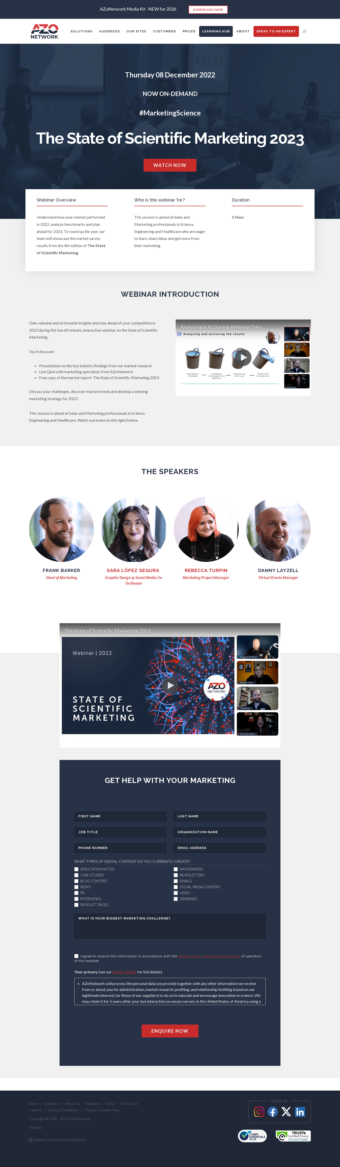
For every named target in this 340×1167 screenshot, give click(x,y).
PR (82, 893)
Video (185, 893)
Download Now (208, 9)
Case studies (92, 875)
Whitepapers (191, 869)
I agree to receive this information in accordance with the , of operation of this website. (168, 958)
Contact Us (129, 1103)
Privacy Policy (190, 956)
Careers (35, 1110)
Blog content (93, 881)
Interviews (90, 899)
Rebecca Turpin (206, 570)
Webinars (188, 899)
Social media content (200, 887)
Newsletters (192, 875)
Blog (110, 1103)
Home (33, 1103)
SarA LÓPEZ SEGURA (134, 570)
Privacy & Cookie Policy (103, 1110)
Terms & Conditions (63, 1110)
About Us (72, 1103)
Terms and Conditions (222, 956)
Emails (185, 881)
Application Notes (97, 869)
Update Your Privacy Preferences (56, 1139)
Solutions (51, 1103)
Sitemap (35, 1127)
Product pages (94, 905)
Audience (93, 1103)
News (85, 887)
